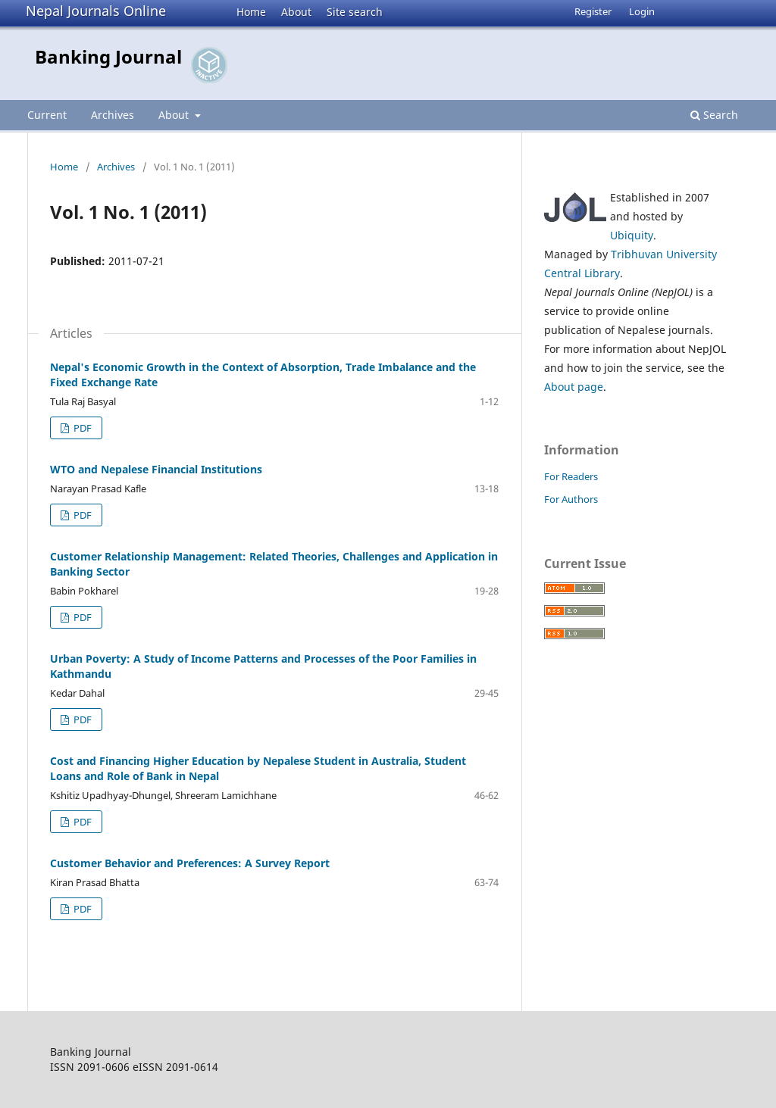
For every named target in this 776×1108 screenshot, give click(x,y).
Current (47, 115)
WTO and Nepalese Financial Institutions (156, 469)
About (296, 12)
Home (251, 12)
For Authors (571, 499)
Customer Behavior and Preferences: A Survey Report (190, 863)
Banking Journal (108, 56)
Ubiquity (631, 235)
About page (573, 386)
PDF (81, 428)
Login (642, 11)
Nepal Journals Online (96, 11)
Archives (112, 115)
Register (593, 11)
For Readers (571, 476)
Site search (355, 12)
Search (714, 115)
